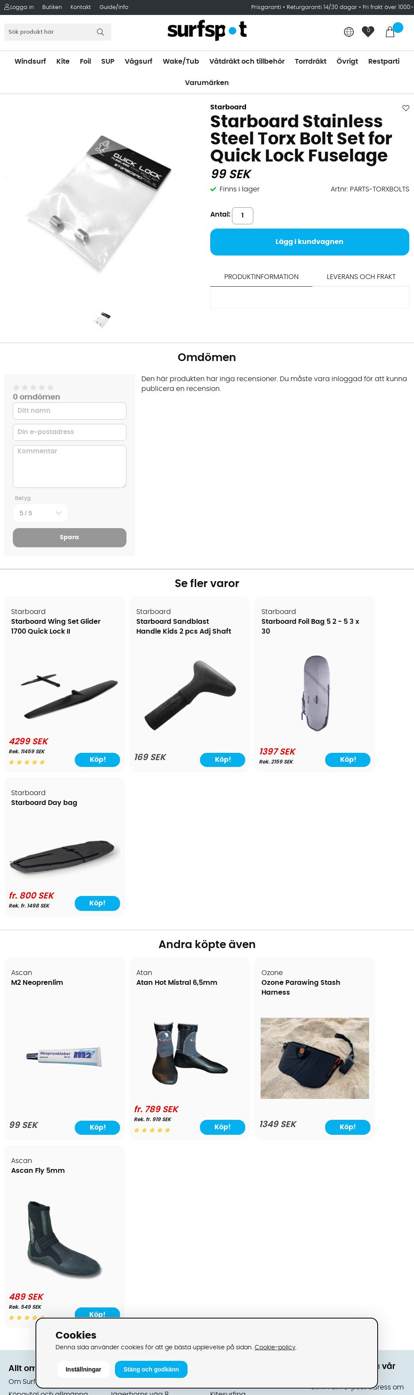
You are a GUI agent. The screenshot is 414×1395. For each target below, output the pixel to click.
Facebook (327, 1228)
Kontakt (80, 7)
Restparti (383, 61)
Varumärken (207, 82)
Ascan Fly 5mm (346, 836)
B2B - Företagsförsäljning (51, 1137)
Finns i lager (240, 189)
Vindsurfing (229, 1047)
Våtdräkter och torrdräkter (255, 1111)
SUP (108, 61)
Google (323, 1186)
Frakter (20, 1098)
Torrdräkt (310, 61)
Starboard (228, 107)
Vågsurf (139, 61)
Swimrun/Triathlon (241, 1124)
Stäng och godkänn (151, 1369)
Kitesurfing (228, 1060)
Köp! (387, 755)
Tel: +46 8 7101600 (139, 1303)
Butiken (52, 7)
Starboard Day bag (352, 622)
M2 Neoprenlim (38, 836)
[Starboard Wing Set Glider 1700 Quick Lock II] (53, 712)
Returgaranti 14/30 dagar (322, 7)
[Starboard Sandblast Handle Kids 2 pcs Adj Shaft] (156, 728)
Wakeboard (230, 1085)
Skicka (393, 1126)
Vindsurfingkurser (38, 1188)
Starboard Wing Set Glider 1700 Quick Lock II (49, 632)
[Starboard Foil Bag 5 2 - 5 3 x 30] (258, 731)
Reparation (27, 1162)
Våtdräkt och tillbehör (247, 61)
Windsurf (30, 61)
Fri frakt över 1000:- (388, 7)
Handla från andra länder (52, 1111)
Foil (85, 61)
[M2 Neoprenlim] (53, 950)
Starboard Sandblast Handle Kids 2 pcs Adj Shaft (151, 632)
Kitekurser (25, 1175)
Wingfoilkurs (29, 1201)
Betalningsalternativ (43, 1085)
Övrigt (347, 61)
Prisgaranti (267, 7)
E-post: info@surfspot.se (152, 1316)
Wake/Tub (181, 61)
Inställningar (83, 1369)
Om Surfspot (29, 1047)
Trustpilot (326, 1271)
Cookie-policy (275, 1347)
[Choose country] (349, 32)
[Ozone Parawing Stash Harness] (258, 940)
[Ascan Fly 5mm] (361, 945)
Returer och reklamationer (53, 1124)
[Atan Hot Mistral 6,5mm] (155, 945)
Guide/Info (114, 7)
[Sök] (57, 32)
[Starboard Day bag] (361, 702)
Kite (63, 61)
